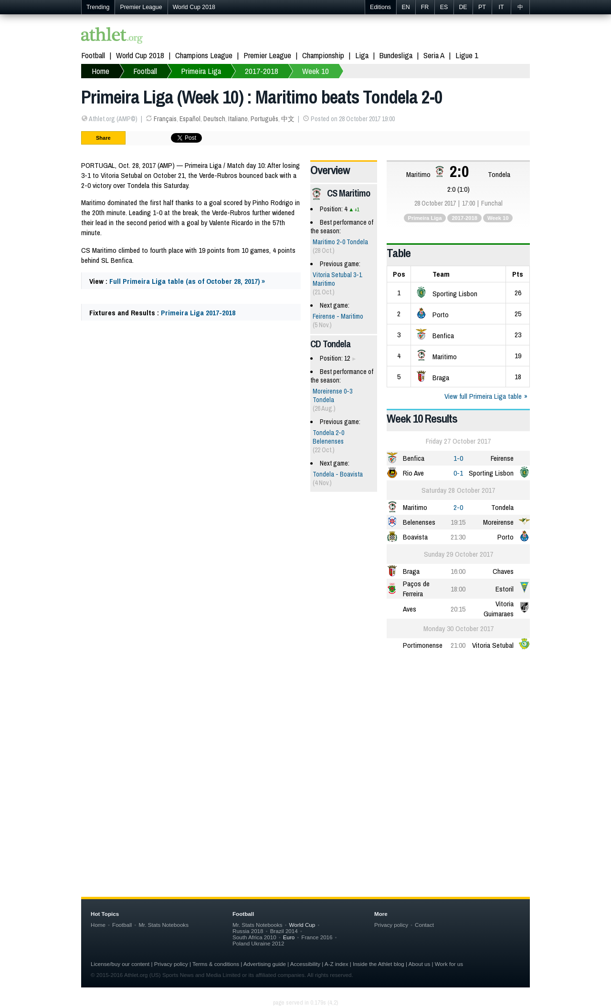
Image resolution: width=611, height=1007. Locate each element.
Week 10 (498, 218)
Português (264, 118)
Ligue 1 (466, 55)
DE (463, 7)
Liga (362, 55)
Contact (424, 925)
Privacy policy (391, 925)
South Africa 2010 (254, 937)
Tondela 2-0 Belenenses (328, 437)
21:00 (458, 645)
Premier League (141, 7)
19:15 (458, 522)
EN (405, 7)
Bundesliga (395, 55)
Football (93, 55)
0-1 (458, 473)
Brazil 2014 (284, 931)
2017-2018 (464, 218)
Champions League (203, 55)
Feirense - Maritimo (338, 316)
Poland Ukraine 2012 (258, 943)
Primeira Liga (425, 218)
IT (501, 7)
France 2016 (316, 937)
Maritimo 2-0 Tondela (340, 242)
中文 (288, 118)
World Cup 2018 (194, 7)
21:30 (458, 537)
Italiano (238, 118)
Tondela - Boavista (338, 474)
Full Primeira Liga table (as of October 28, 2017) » (187, 281)
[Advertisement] (305, 733)
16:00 (458, 571)
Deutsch (214, 118)
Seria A (433, 55)
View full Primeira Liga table (483, 396)
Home (98, 925)
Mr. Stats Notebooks (163, 925)
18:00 (458, 589)
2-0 (458, 507)
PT (482, 7)
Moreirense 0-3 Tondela (332, 395)
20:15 (458, 609)
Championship (323, 55)
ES (444, 7)
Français (165, 118)
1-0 (458, 458)
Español (189, 118)
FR (425, 7)
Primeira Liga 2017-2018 (198, 313)
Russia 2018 (247, 931)
